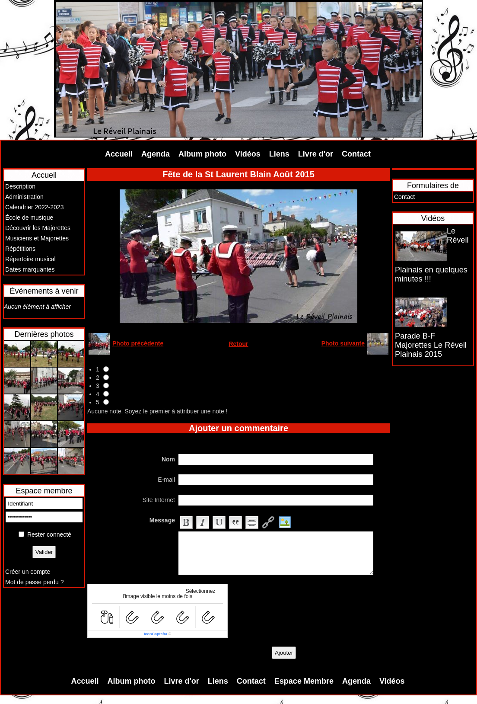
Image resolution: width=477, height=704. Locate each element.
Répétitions (20, 248)
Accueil (119, 154)
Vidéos (248, 154)
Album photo (202, 154)
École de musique (29, 217)
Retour (238, 343)
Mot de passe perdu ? (34, 582)
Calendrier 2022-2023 (34, 207)
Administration (24, 196)
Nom (168, 459)
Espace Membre (304, 681)
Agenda (155, 154)
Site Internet (159, 499)
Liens (279, 154)
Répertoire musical (30, 259)
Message (162, 520)
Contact (356, 154)
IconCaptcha (155, 634)
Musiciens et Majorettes (37, 238)
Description (20, 186)
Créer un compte (27, 571)
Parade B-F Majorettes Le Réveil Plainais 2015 (431, 345)
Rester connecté (49, 534)
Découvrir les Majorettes (37, 227)
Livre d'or (315, 154)
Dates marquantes (29, 269)
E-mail (166, 479)
